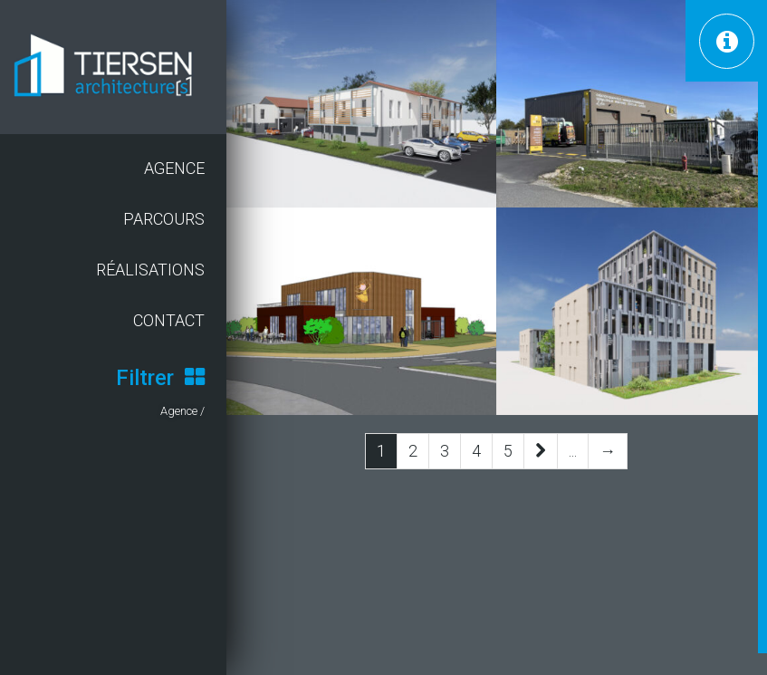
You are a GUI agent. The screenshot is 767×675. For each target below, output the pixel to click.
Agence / (182, 411)
